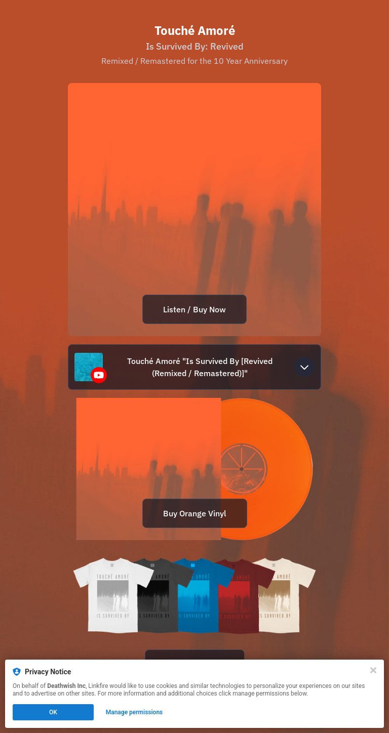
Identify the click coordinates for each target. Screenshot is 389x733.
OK (53, 712)
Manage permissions (134, 712)
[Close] (373, 670)
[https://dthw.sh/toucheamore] (194, 469)
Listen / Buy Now (194, 309)
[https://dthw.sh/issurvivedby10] (194, 209)
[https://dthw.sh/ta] (194, 619)
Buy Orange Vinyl (194, 513)
